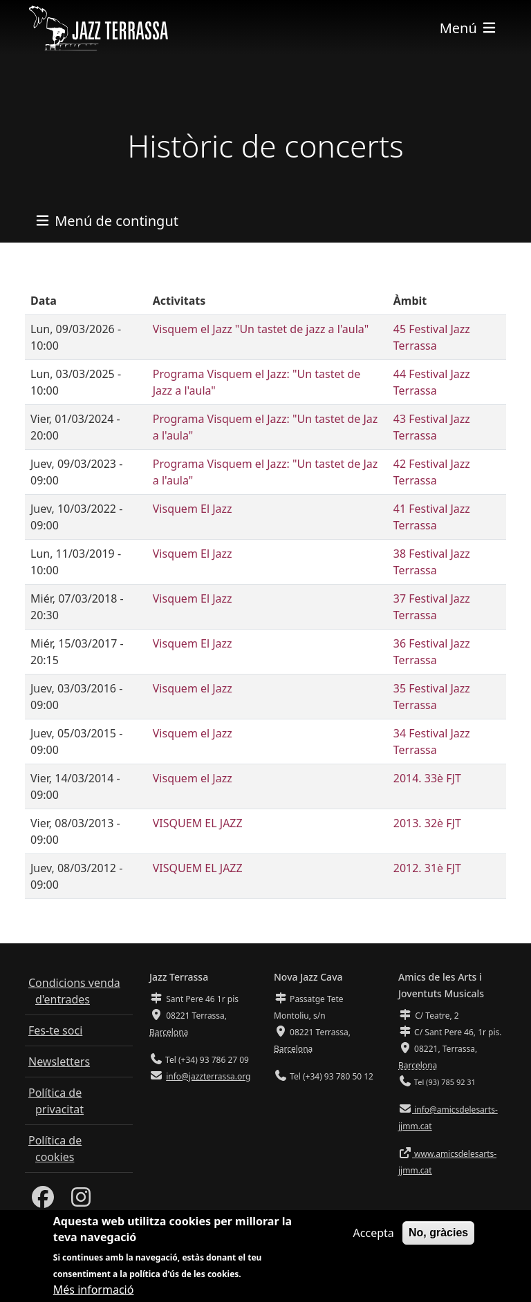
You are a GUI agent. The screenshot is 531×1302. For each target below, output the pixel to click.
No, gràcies (438, 1239)
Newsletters (59, 1061)
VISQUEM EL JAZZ (198, 823)
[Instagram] (81, 1201)
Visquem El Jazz (192, 508)
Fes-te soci (55, 1030)
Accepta (373, 1239)
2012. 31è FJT (427, 868)
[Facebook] (43, 1201)
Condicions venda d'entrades (74, 991)
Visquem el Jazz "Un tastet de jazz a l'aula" (261, 329)
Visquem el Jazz (192, 688)
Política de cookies (55, 1148)
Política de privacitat (56, 1101)
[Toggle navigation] (468, 28)
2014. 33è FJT (427, 778)
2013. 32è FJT (427, 823)
